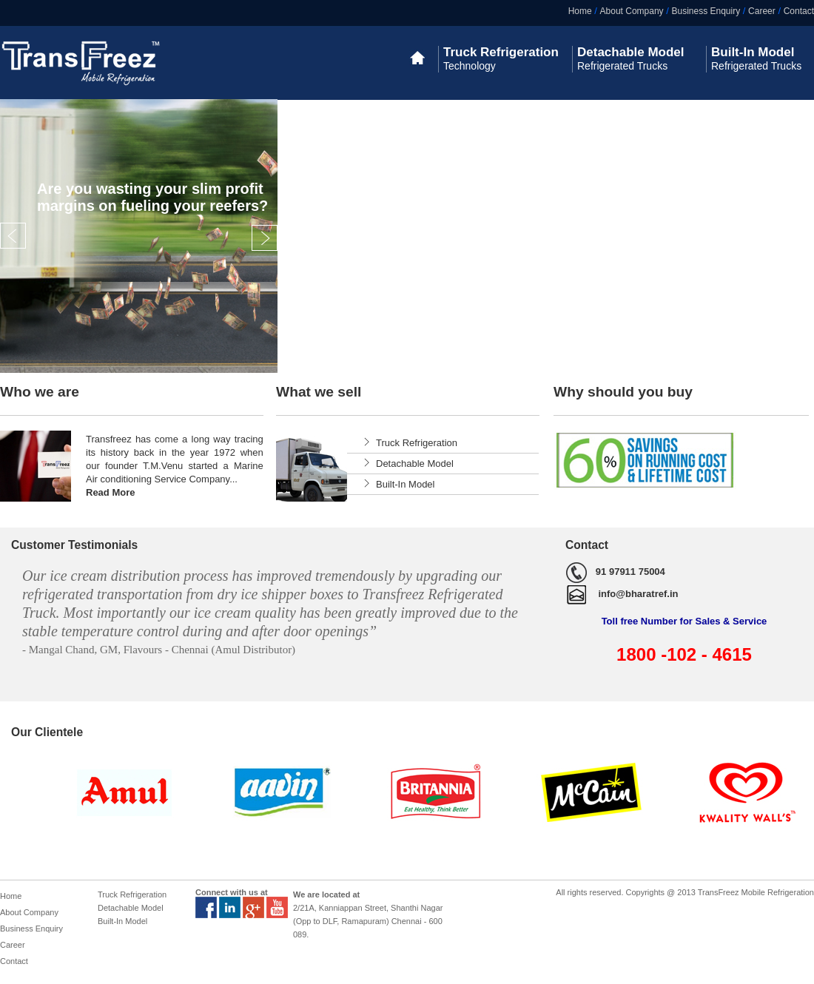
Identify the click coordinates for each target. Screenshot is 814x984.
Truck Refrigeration (416, 442)
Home (580, 11)
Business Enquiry (705, 11)
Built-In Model (405, 484)
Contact (799, 11)
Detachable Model (415, 463)
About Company (632, 11)
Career (762, 11)
